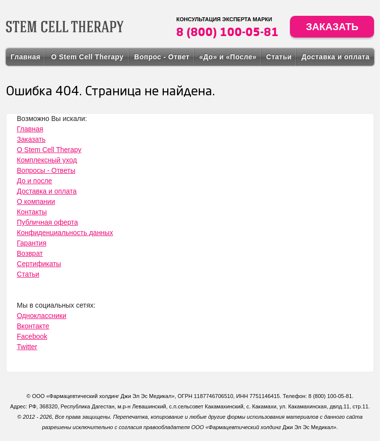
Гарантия (32, 243)
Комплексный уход (47, 160)
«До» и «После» (227, 57)
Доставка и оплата (335, 57)
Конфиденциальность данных (65, 233)
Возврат (30, 253)
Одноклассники (41, 316)
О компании (36, 201)
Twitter (27, 347)
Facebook (32, 336)
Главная (25, 57)
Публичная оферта (47, 222)
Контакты (32, 212)
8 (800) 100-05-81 (227, 31)
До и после (34, 181)
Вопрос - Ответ (162, 57)
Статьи (279, 57)
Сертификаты (39, 264)
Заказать (332, 26)
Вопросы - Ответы (46, 170)
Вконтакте (33, 326)
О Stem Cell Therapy (87, 57)
